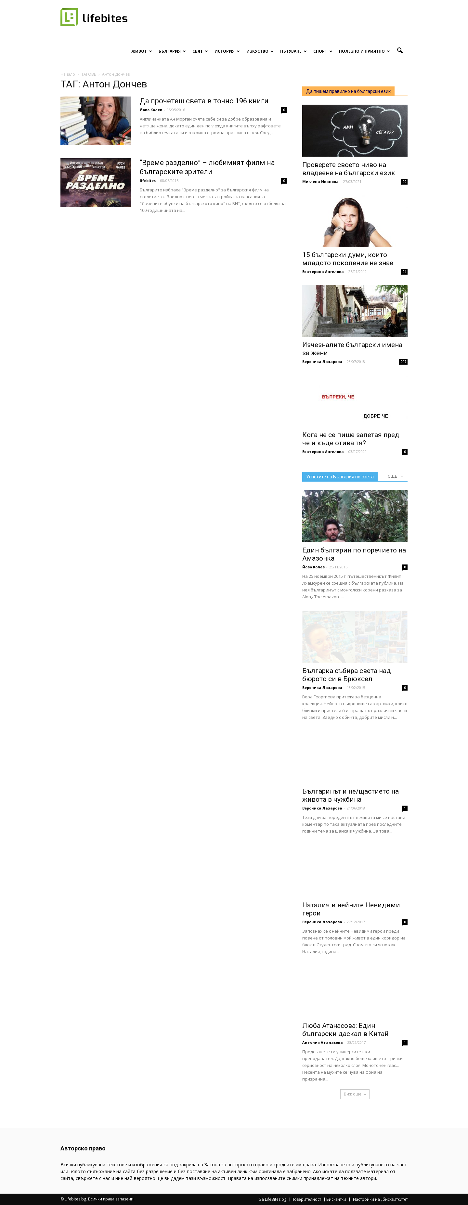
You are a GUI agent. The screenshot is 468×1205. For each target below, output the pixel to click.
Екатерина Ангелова (323, 271)
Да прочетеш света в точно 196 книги (204, 101)
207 (403, 361)
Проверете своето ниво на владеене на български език (348, 169)
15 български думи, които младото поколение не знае (347, 259)
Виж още (355, 1094)
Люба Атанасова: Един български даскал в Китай (345, 1030)
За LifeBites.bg (272, 1199)
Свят (200, 51)
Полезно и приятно (364, 51)
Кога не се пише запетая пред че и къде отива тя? (350, 439)
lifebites (148, 180)
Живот (141, 51)
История (227, 51)
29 (404, 181)
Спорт (322, 51)
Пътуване (293, 51)
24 (404, 271)
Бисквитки (336, 1199)
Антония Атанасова (322, 1042)
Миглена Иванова (320, 181)
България (172, 51)
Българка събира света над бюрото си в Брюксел (346, 675)
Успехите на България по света (340, 476)
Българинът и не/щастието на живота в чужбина (350, 795)
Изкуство (260, 51)
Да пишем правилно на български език (348, 91)
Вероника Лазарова (322, 361)
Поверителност (306, 1199)
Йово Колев (151, 109)
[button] (400, 50)
